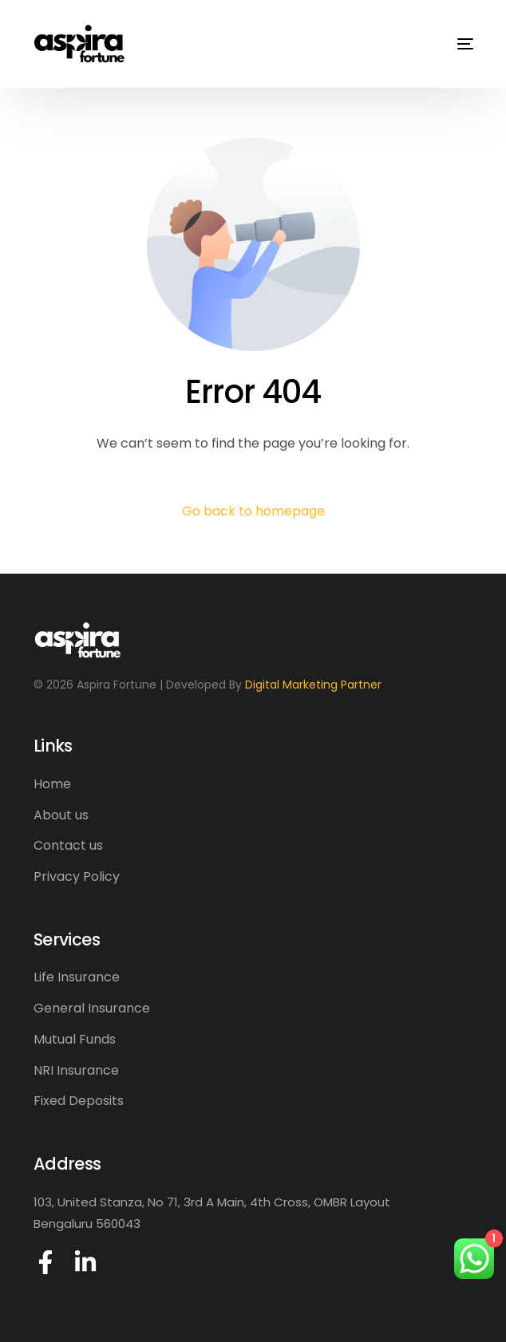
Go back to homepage (253, 511)
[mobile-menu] (453, 44)
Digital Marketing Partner (313, 685)
